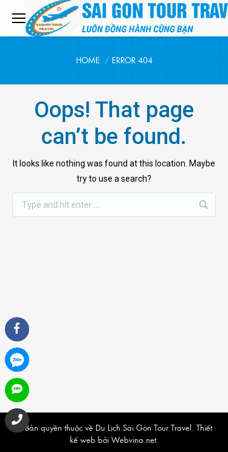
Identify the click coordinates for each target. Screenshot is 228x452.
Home (88, 60)
